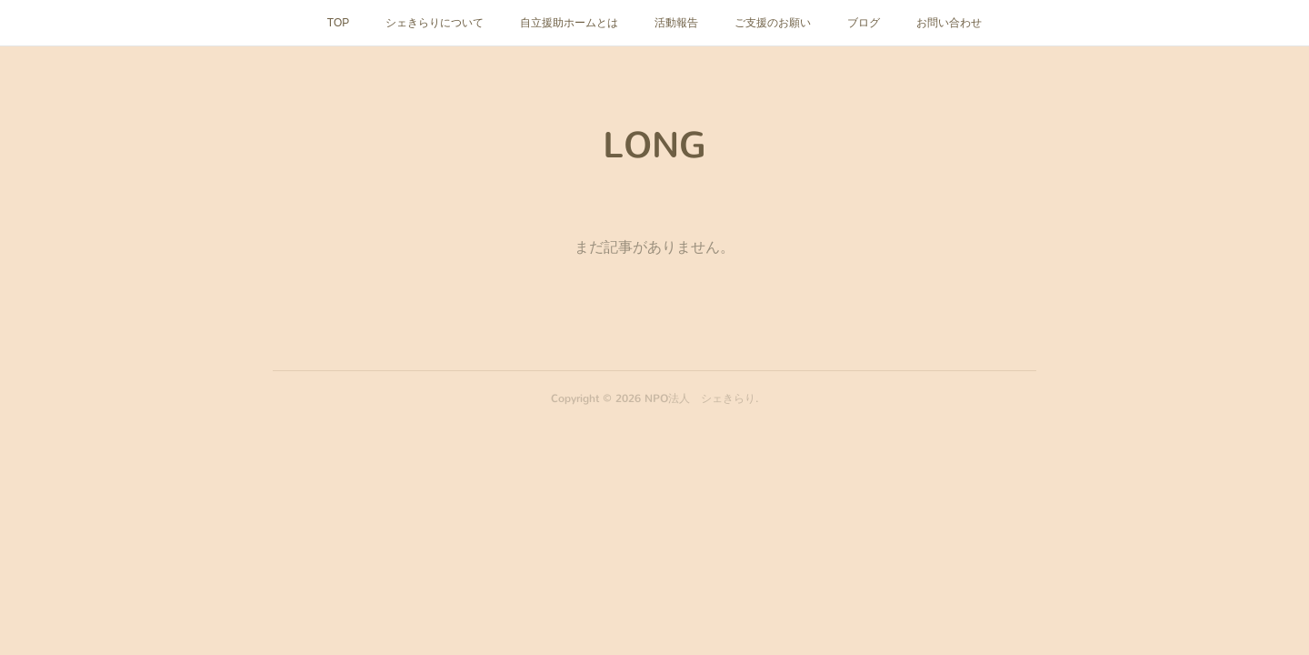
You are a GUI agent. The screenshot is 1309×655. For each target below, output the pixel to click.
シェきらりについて (434, 22)
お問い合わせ (949, 22)
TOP (338, 22)
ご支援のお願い (772, 22)
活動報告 (676, 22)
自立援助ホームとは (569, 22)
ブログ (863, 22)
